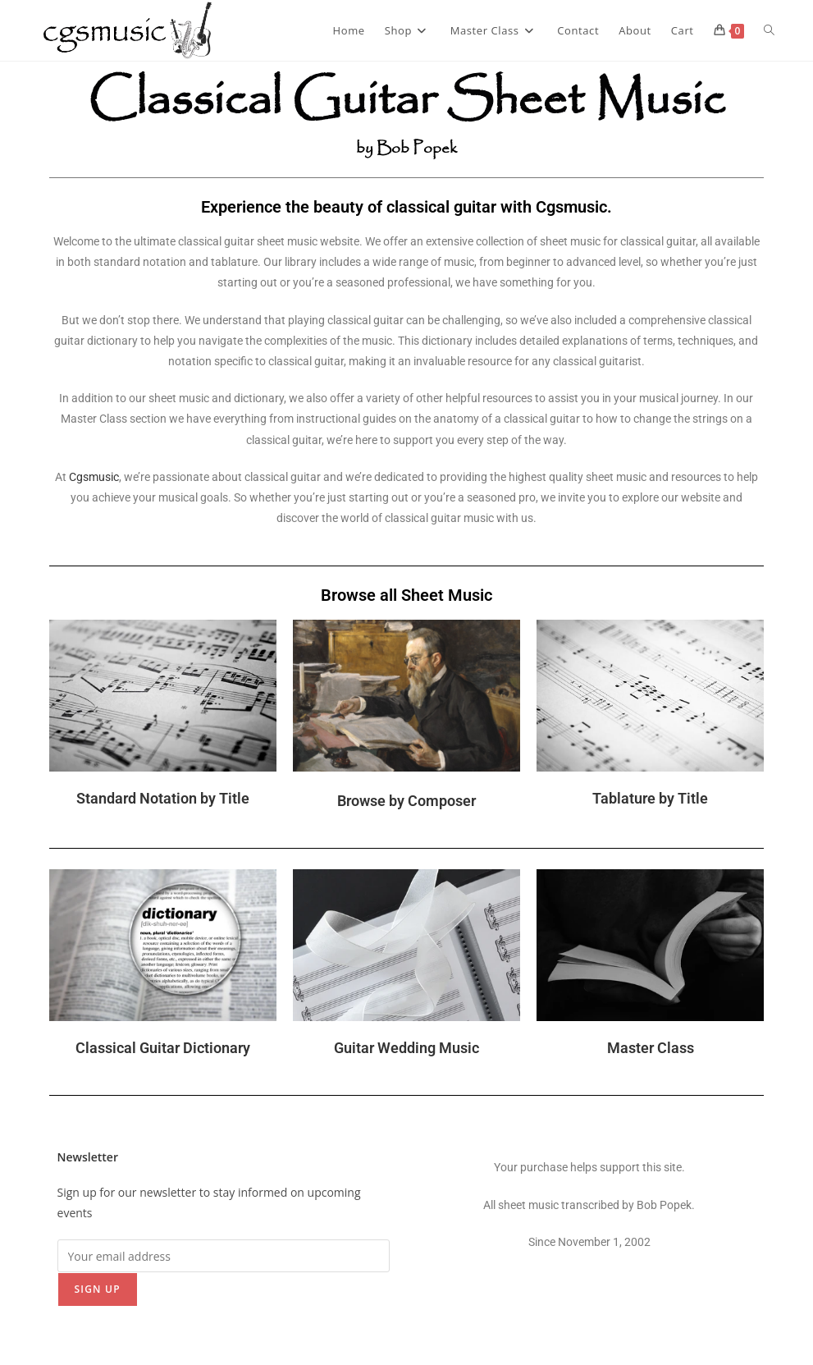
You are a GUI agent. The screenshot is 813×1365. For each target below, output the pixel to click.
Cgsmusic (94, 476)
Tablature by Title (650, 798)
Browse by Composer (406, 800)
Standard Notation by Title (162, 798)
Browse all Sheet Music (406, 595)
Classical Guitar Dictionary (162, 1047)
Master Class (650, 1047)
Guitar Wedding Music (406, 1047)
